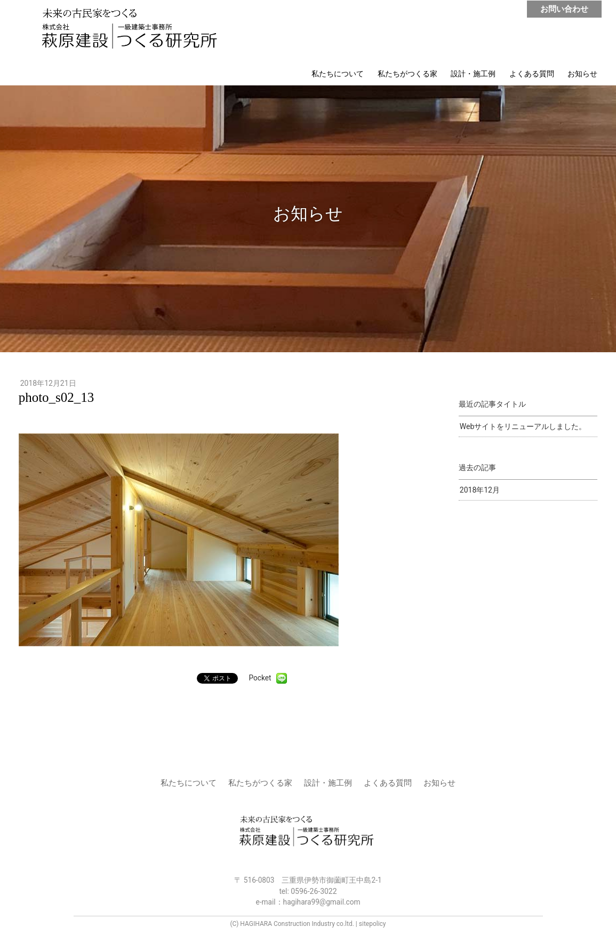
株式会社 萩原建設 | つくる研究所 (134, 30)
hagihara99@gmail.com (322, 902)
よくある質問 (531, 73)
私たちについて (337, 73)
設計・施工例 (473, 73)
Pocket (260, 677)
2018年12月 (480, 490)
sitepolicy (372, 924)
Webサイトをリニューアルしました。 (523, 426)
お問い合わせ (564, 9)
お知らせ (582, 73)
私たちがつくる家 (407, 73)
